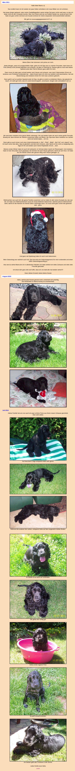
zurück (38, 768)
